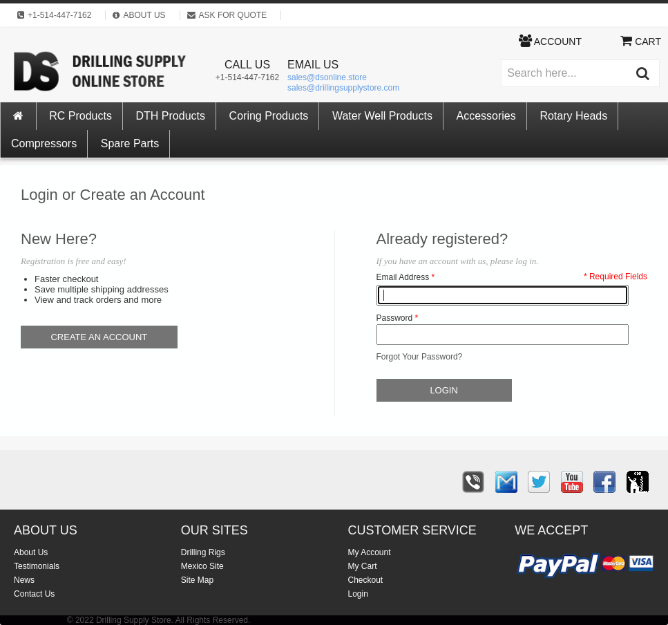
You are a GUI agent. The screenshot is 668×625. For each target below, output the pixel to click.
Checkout (365, 580)
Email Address (403, 277)
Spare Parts (130, 143)
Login (358, 594)
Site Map (197, 580)
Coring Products (269, 116)
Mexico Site (202, 566)
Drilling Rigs (203, 552)
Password (394, 318)
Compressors (44, 143)
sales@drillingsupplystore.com (343, 88)
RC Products (80, 116)
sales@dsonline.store (327, 77)
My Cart (362, 566)
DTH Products (170, 116)
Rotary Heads (573, 116)
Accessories (486, 116)
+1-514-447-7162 (247, 77)
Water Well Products (382, 116)
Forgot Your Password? (419, 357)
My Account (369, 552)
